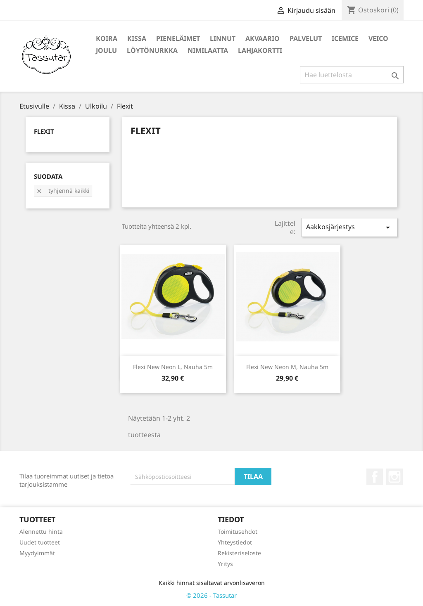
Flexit (44, 131)
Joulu (106, 50)
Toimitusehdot (237, 531)
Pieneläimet (178, 38)
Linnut (222, 38)
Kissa (136, 38)
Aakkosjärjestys (349, 227)
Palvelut (306, 38)
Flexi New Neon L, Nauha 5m (173, 367)
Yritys (225, 564)
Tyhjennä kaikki (63, 190)
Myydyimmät (37, 553)
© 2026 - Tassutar (211, 595)
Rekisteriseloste (239, 553)
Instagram (394, 477)
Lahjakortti (260, 50)
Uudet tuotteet (39, 542)
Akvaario (262, 38)
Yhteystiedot (235, 542)
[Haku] (352, 74)
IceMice (345, 38)
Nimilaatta (208, 50)
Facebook (374, 477)
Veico (378, 38)
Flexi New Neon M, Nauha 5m (287, 367)
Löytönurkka (152, 50)
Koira (106, 38)
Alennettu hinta (41, 531)
